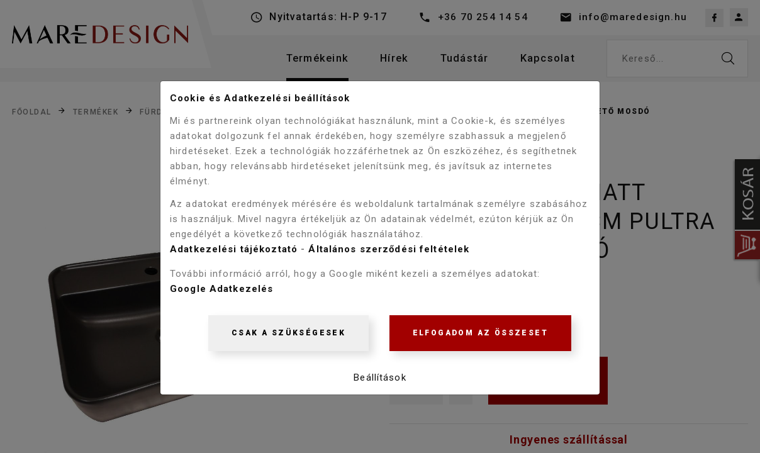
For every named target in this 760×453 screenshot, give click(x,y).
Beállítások (380, 379)
